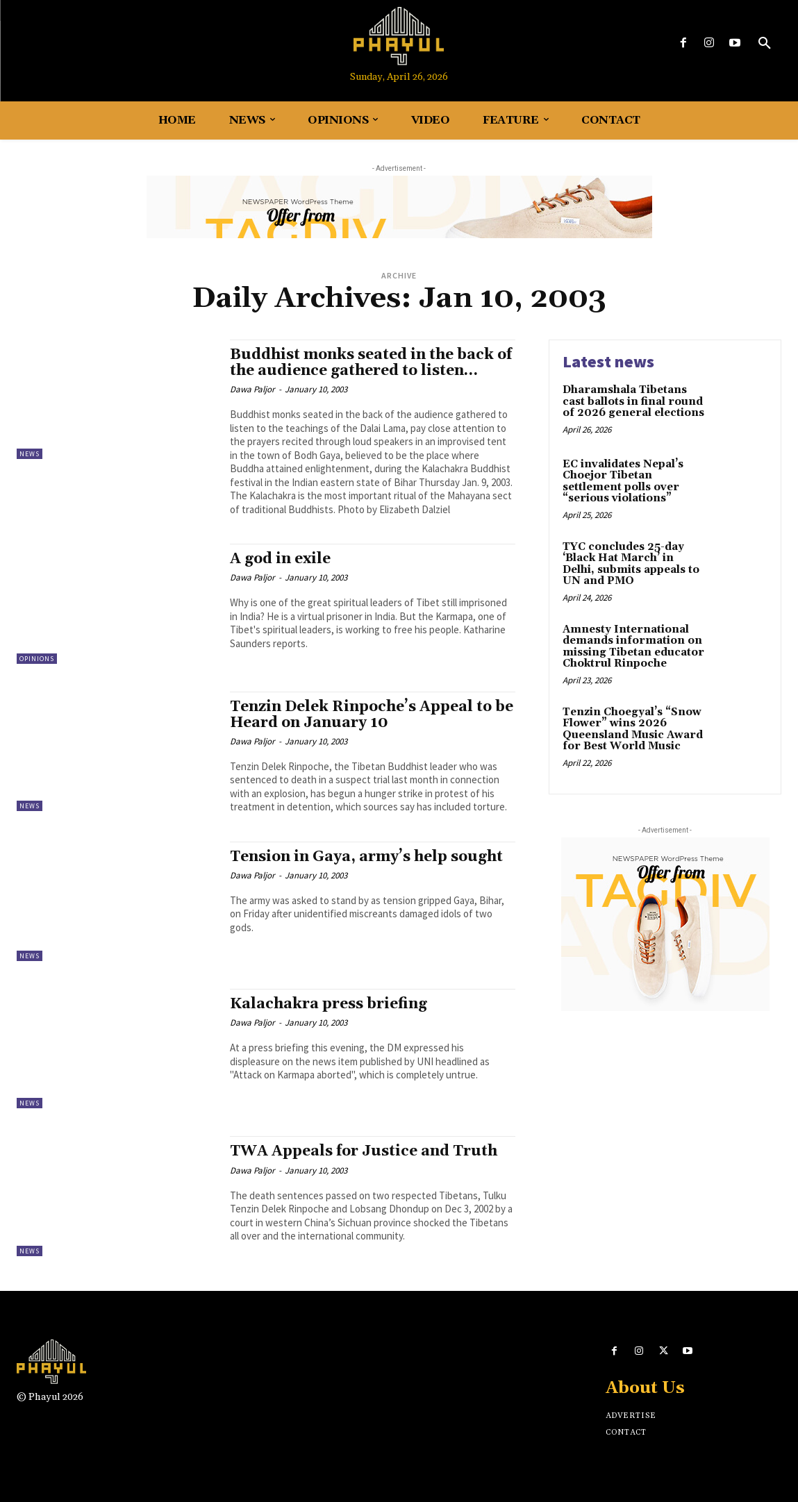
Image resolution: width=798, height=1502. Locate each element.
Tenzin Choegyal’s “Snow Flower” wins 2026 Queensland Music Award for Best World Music (633, 729)
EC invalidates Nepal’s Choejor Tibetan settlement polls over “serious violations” (623, 482)
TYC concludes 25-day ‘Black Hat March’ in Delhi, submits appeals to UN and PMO (631, 564)
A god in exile (280, 559)
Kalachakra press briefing (328, 1004)
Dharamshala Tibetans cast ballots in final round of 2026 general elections (633, 401)
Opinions (36, 658)
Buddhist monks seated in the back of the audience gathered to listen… (371, 363)
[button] (764, 43)
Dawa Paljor (252, 389)
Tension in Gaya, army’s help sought (366, 857)
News (29, 453)
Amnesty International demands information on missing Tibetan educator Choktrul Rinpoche (633, 647)
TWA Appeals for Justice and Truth (363, 1151)
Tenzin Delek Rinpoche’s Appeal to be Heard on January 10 (371, 715)
